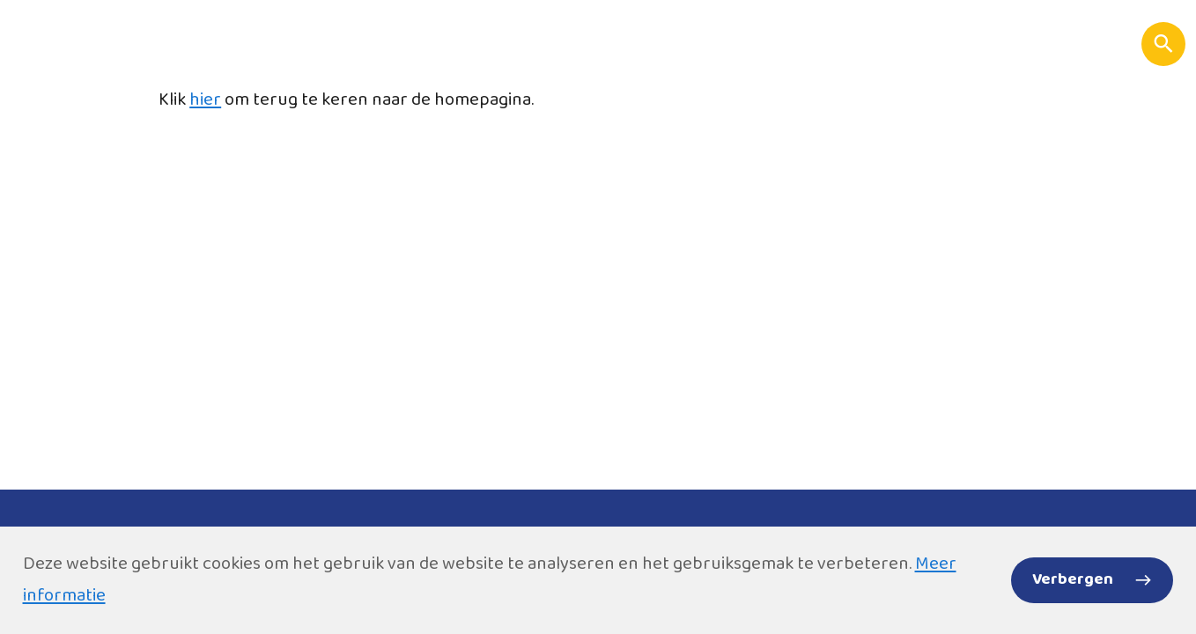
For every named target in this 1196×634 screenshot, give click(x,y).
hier (205, 99)
